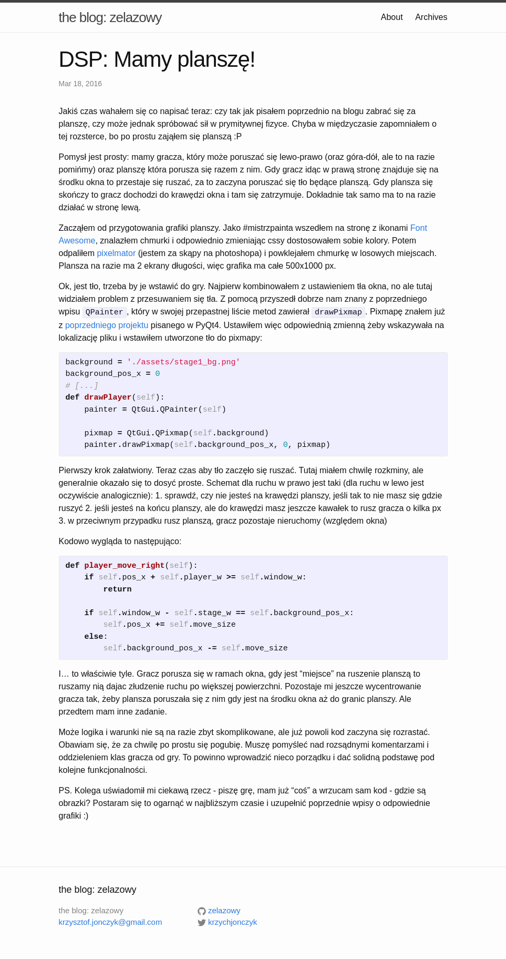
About (392, 17)
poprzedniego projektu (106, 324)
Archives (431, 17)
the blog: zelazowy (110, 17)
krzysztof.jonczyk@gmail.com (110, 921)
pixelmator (116, 253)
